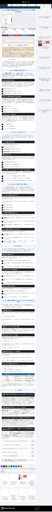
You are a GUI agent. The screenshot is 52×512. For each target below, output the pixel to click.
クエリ (5, 221)
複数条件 (6, 74)
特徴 (18, 374)
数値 (4, 323)
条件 (28, 135)
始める (3, 5)
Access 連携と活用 (30, 5)
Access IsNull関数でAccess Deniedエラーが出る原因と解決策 (9, 469)
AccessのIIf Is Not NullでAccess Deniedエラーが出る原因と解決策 (27, 469)
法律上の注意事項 (37, 507)
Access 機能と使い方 (8, 5)
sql (2, 200)
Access (3, 62)
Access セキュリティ (22, 5)
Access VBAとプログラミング (45, 5)
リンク (12, 178)
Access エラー (15, 5)
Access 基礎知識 (36, 5)
